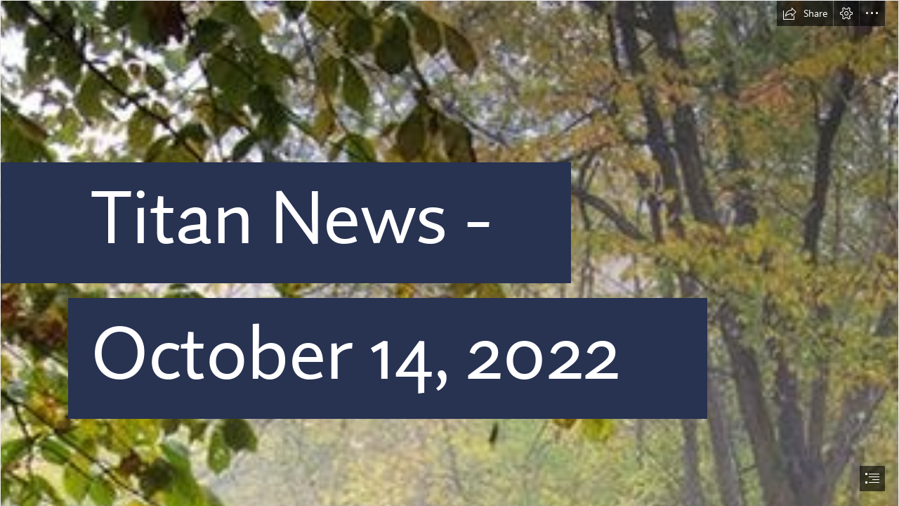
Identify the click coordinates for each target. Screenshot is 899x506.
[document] (449, 253)
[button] (805, 13)
